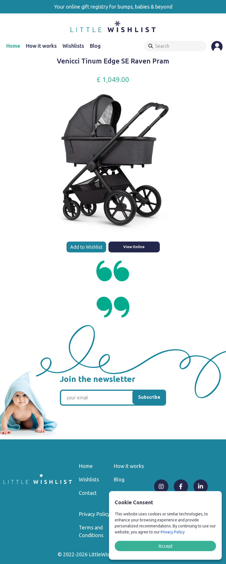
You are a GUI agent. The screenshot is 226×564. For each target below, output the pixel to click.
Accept (165, 546)
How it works (41, 46)
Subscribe (149, 397)
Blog (95, 46)
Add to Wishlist (86, 247)
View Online (134, 247)
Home (13, 46)
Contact (88, 493)
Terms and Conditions (91, 531)
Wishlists (73, 46)
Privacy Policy (94, 514)
